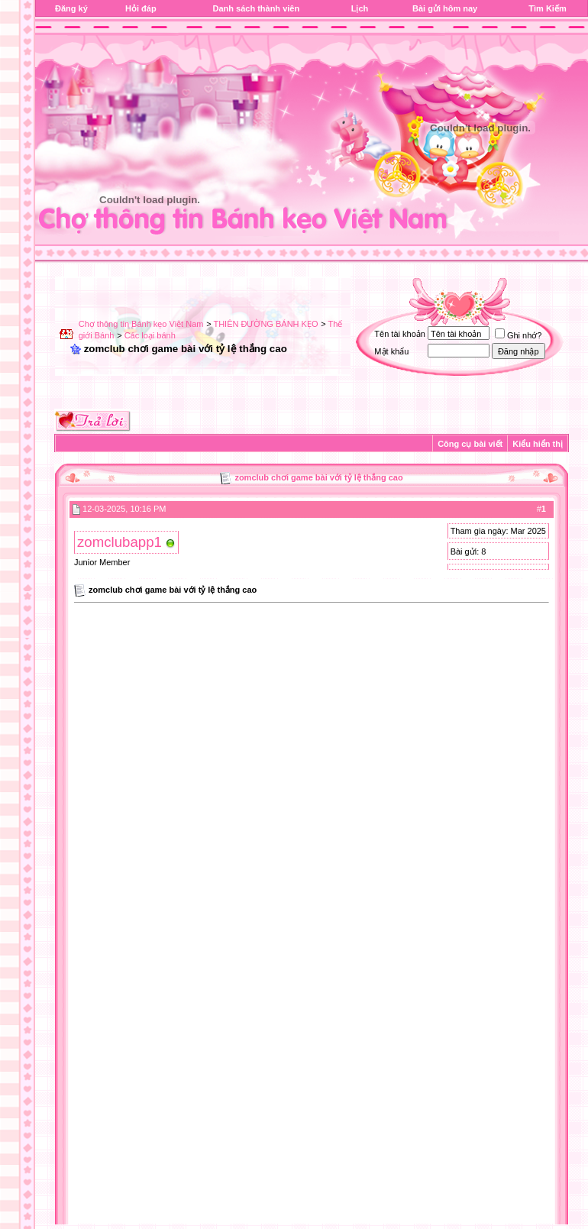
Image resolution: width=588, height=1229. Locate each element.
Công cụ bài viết (470, 443)
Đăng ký (71, 8)
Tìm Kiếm (547, 8)
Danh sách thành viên (255, 8)
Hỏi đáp (141, 8)
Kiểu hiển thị (537, 443)
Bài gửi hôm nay (444, 8)
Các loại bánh (150, 335)
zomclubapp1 (119, 542)
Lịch (360, 8)
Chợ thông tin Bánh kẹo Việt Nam (141, 323)
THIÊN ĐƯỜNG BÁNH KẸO (265, 323)
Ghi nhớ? (518, 335)
